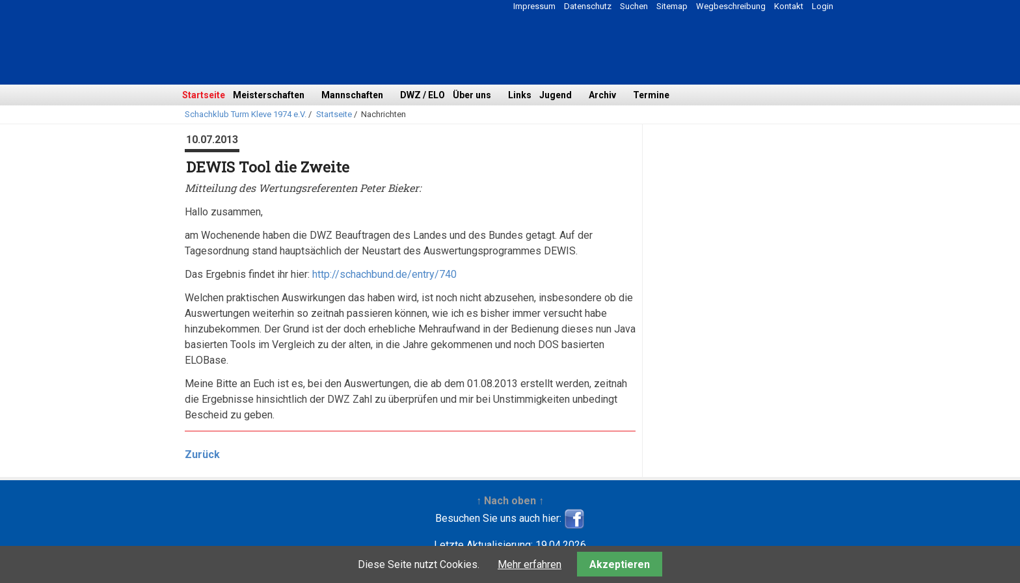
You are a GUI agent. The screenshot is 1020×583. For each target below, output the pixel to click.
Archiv (602, 95)
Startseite (203, 95)
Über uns (472, 95)
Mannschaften (352, 95)
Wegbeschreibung (731, 6)
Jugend (555, 95)
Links (519, 95)
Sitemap (672, 6)
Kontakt (788, 6)
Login (822, 6)
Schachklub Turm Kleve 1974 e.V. (245, 114)
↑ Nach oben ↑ (510, 501)
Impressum (534, 6)
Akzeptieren (619, 564)
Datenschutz (587, 6)
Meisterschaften (268, 95)
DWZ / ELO (422, 95)
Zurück (202, 454)
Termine (651, 95)
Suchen (634, 6)
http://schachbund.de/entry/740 (384, 274)
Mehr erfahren (529, 564)
